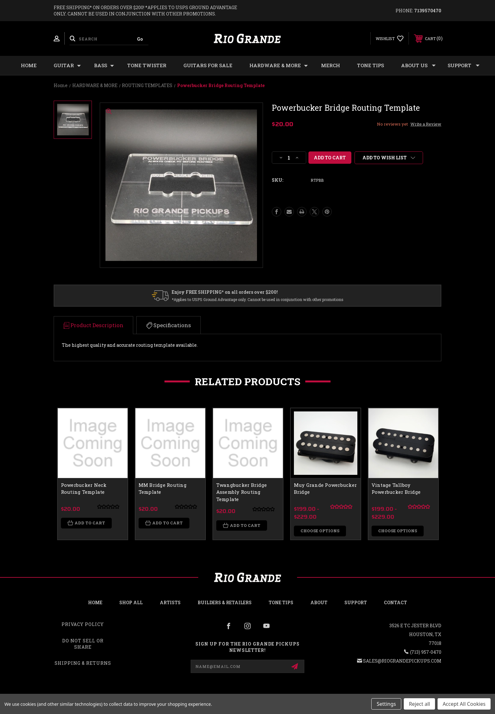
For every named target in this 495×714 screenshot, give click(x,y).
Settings (386, 703)
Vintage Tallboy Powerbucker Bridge (396, 488)
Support (464, 65)
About (318, 603)
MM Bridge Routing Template (163, 488)
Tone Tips (370, 65)
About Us (418, 65)
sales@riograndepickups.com (402, 661)
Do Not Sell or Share (83, 644)
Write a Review (425, 124)
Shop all (131, 603)
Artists (170, 603)
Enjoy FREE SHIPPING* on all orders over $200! (225, 292)
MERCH (330, 65)
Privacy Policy (83, 625)
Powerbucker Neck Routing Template (84, 488)
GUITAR (67, 65)
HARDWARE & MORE (278, 65)
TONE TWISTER (146, 65)
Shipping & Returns (83, 663)
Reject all (419, 703)
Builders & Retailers (225, 603)
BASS (104, 65)
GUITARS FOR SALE (207, 65)
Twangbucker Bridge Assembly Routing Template (241, 492)
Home (29, 65)
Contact (395, 603)
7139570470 (427, 11)
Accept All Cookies (464, 703)
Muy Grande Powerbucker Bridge (325, 488)
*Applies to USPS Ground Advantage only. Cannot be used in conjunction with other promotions (257, 299)
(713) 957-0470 (425, 652)
